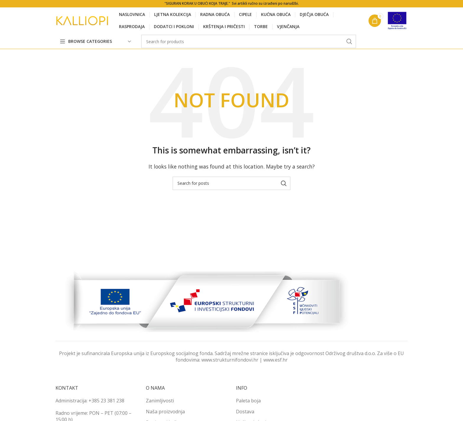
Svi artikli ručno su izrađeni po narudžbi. (265, 3)
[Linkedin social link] (395, 41)
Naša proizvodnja (165, 411)
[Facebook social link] (369, 41)
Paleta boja (248, 400)
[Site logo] (82, 20)
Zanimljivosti (160, 400)
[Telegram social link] (403, 41)
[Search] (248, 41)
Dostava (245, 411)
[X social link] (378, 41)
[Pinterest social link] (386, 41)
